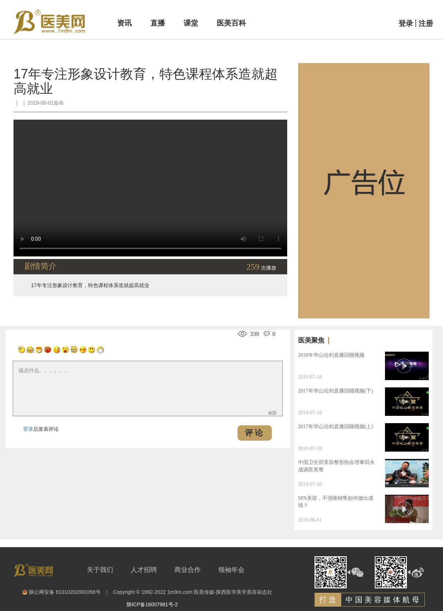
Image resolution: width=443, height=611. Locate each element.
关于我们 (100, 569)
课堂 (191, 23)
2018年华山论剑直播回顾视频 (331, 355)
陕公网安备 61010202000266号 (61, 592)
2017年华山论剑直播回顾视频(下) (335, 391)
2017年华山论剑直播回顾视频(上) (335, 426)
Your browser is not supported (150, 188)
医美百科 (231, 23)
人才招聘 (144, 569)
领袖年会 (231, 569)
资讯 (124, 23)
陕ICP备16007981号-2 (152, 604)
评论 (255, 432)
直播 (157, 23)
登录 (405, 23)
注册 (426, 23)
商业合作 (187, 569)
